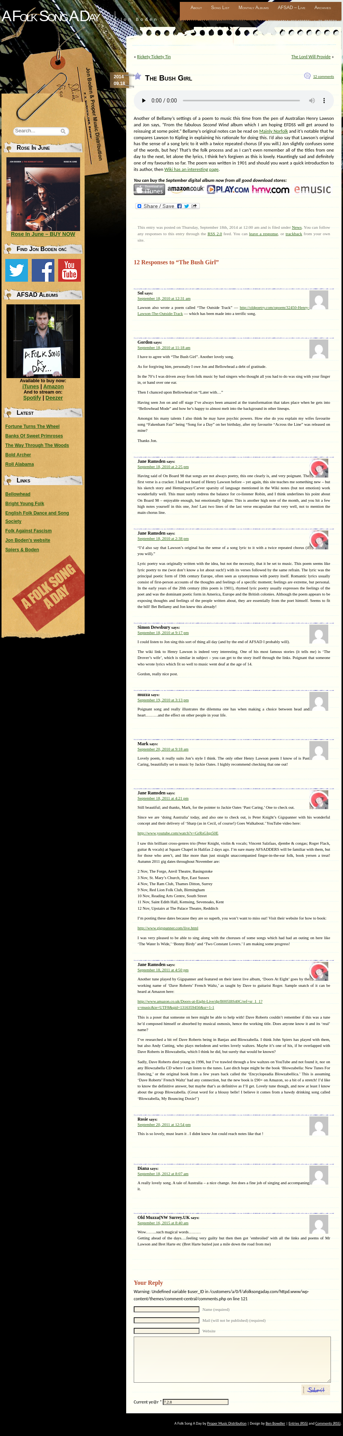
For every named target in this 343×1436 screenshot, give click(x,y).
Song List (220, 7)
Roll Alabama (19, 464)
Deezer (54, 398)
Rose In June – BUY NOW (43, 234)
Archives (322, 7)
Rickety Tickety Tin (154, 56)
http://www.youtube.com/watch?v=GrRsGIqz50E (178, 833)
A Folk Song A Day (50, 16)
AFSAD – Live (292, 7)
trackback (294, 233)
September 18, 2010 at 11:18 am (164, 347)
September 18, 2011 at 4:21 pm (163, 798)
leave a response (263, 233)
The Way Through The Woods (37, 445)
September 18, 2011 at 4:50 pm (163, 970)
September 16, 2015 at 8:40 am (163, 1222)
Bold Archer (18, 454)
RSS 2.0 (214, 233)
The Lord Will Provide (311, 56)
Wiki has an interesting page (191, 169)
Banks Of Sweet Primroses (34, 436)
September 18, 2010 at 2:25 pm (163, 466)
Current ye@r (148, 1402)
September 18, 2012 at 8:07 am (163, 1173)
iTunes (30, 386)
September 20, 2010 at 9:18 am (163, 749)
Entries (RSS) (298, 1423)
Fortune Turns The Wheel (32, 426)
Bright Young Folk (24, 503)
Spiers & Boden (22, 549)
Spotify (32, 398)
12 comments (323, 76)
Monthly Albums (253, 7)
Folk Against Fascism (28, 530)
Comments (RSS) (328, 1423)
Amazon (53, 386)
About (196, 7)
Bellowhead (18, 494)
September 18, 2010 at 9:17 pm (163, 632)
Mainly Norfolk (273, 131)
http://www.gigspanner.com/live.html (168, 928)
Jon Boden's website (27, 540)
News (297, 227)
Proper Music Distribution (226, 1423)
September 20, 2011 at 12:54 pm (164, 1124)
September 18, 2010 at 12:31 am (164, 298)
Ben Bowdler (275, 1423)
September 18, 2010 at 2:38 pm (163, 538)
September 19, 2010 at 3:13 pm (163, 700)
